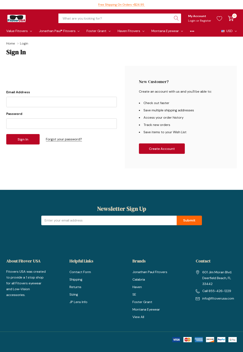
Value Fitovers (17, 31)
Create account (162, 149)
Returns (75, 287)
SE (134, 294)
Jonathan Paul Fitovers (149, 272)
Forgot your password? (64, 139)
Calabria (138, 279)
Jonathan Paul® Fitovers (57, 31)
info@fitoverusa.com (218, 298)
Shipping (75, 279)
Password (14, 114)
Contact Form (80, 272)
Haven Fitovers (129, 31)
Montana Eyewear (165, 31)
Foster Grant (96, 31)
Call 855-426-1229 (216, 291)
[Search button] (176, 18)
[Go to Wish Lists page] (219, 18)
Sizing (73, 294)
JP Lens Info (78, 302)
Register (205, 20)
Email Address (18, 92)
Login (192, 20)
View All (138, 317)
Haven (137, 287)
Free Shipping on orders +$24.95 (121, 4)
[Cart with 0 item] (231, 18)
